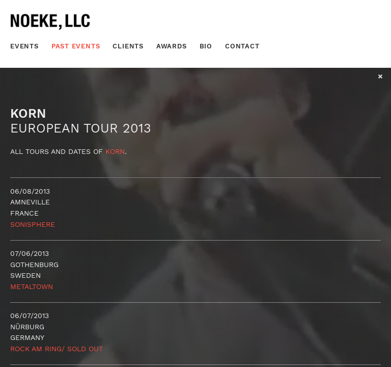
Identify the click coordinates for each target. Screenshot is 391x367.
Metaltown (31, 286)
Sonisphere (32, 224)
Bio (206, 46)
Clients (128, 46)
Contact (242, 46)
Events (24, 46)
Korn (115, 151)
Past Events (75, 46)
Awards (171, 46)
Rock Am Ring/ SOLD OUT (56, 349)
